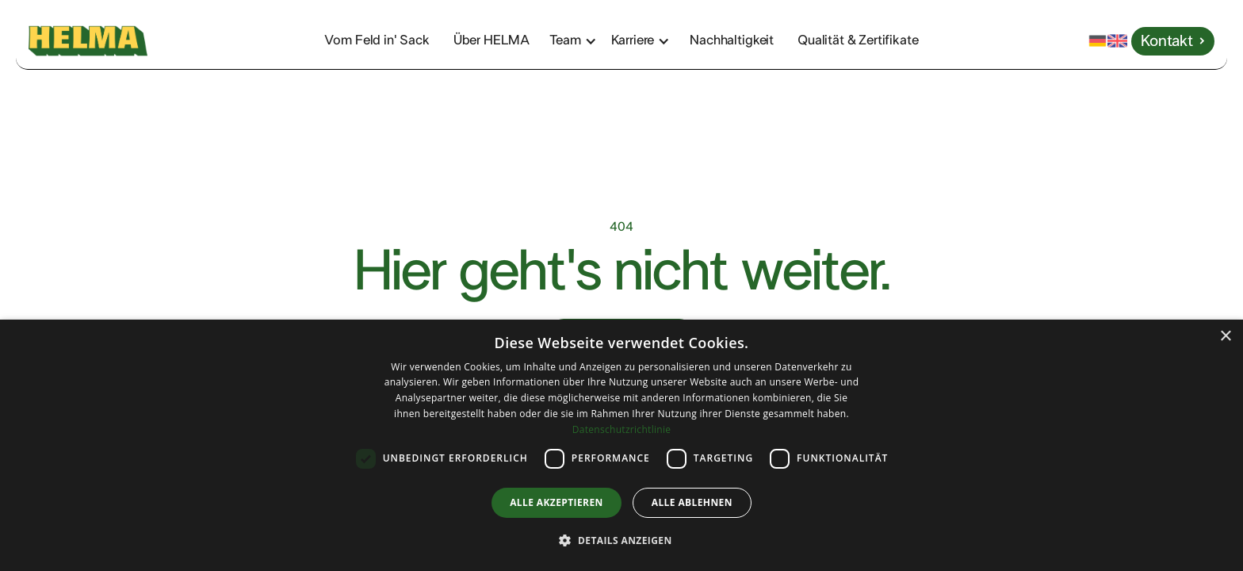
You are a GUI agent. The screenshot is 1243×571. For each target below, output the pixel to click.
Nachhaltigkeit (732, 40)
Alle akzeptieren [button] (556, 502)
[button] (580, 40)
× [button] (1225, 337)
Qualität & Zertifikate (857, 40)
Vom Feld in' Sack (376, 40)
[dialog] (621, 445)
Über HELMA (491, 40)
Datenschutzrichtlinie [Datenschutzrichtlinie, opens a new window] (621, 429)
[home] (125, 41)
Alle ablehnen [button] (692, 502)
